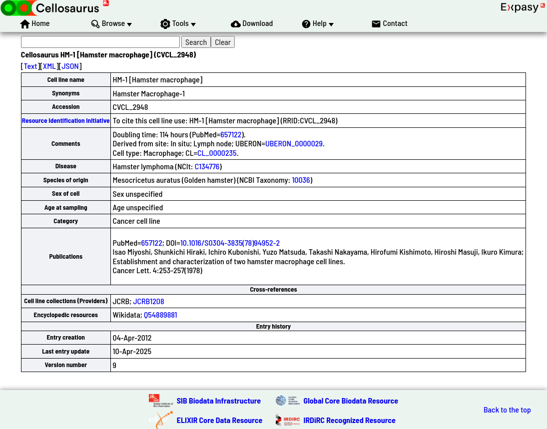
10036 (301, 179)
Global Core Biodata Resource (351, 400)
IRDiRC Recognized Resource (350, 420)
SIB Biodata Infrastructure (219, 400)
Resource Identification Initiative (66, 120)
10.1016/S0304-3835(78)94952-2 (230, 242)
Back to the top (507, 409)
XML (49, 65)
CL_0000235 (217, 152)
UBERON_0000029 (294, 143)
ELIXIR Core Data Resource (220, 420)
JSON (69, 65)
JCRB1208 (148, 301)
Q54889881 (160, 314)
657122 (230, 134)
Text (30, 65)
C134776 (207, 166)
